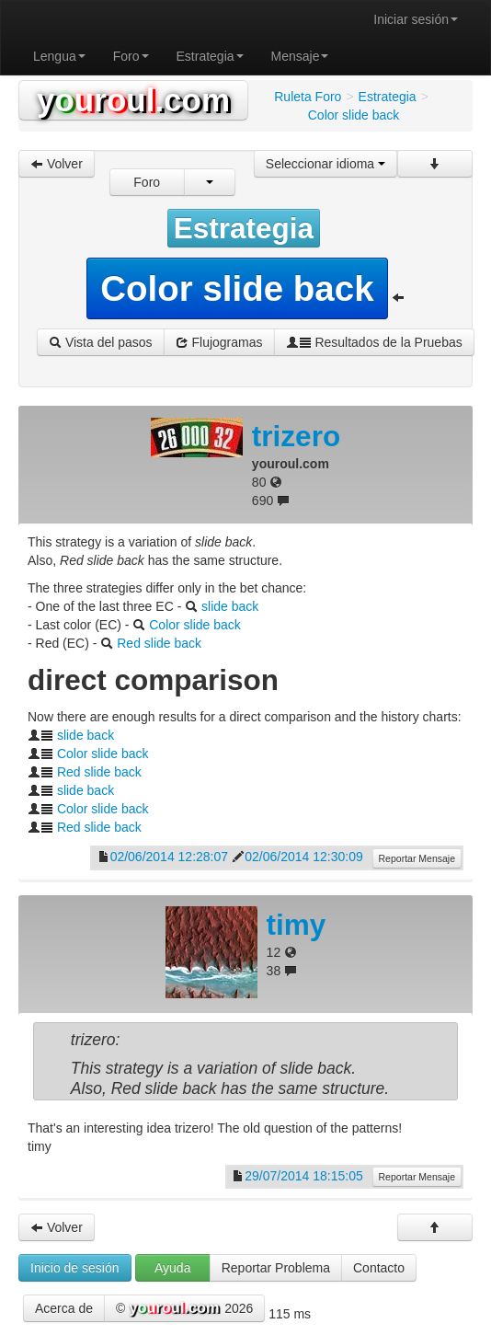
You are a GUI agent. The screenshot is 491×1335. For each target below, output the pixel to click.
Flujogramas (219, 342)
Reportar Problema (276, 1267)
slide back (229, 606)
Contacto (379, 1267)
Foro (131, 56)
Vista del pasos (101, 342)
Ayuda (172, 1267)
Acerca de (64, 1308)
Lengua (59, 56)
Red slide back (159, 643)
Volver (56, 163)
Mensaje (300, 56)
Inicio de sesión (75, 1267)
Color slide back (195, 624)
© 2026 (184, 1309)
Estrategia (210, 56)
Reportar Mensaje (417, 858)
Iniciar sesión (415, 19)
